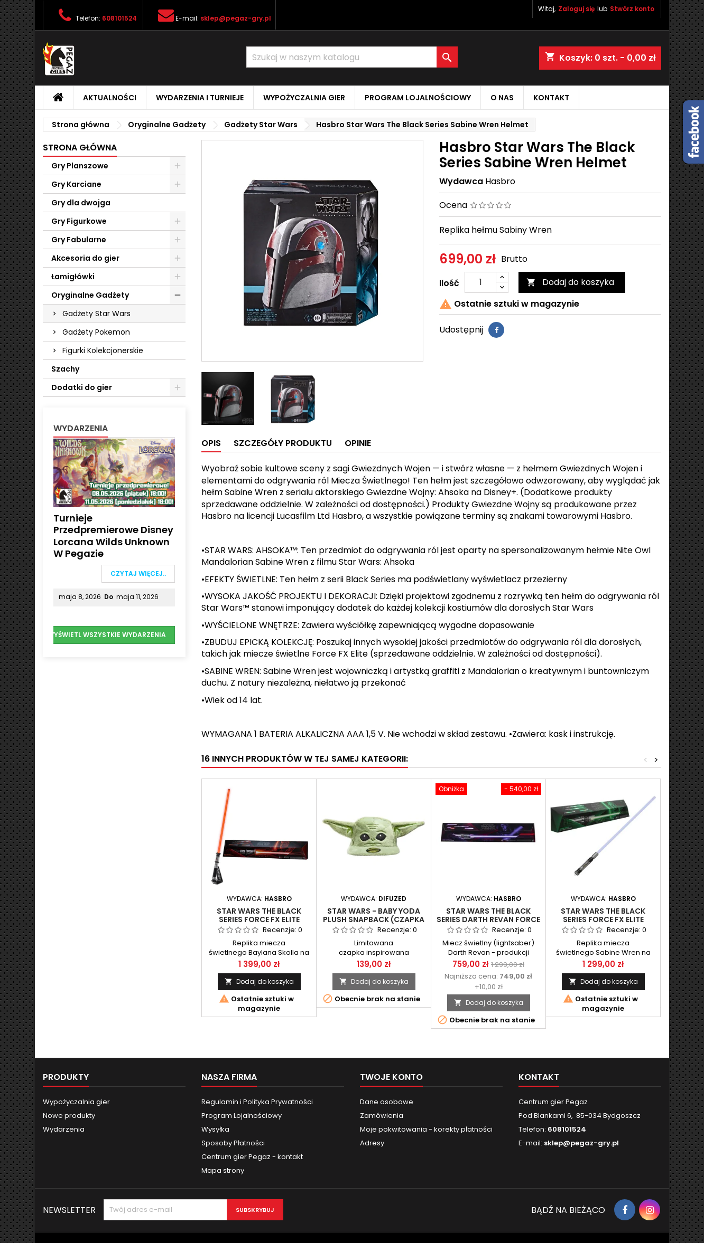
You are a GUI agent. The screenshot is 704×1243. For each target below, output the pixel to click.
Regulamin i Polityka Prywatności (257, 1102)
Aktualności (109, 97)
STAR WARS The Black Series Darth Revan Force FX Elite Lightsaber (488, 919)
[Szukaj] (352, 57)
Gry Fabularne (78, 239)
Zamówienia (381, 1116)
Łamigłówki (73, 276)
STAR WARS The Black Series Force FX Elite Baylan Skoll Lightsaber (259, 919)
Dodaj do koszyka (570, 282)
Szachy (65, 369)
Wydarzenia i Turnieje (200, 97)
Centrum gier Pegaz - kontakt (252, 1157)
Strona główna (80, 147)
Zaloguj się (576, 8)
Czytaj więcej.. (138, 573)
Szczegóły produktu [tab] (283, 443)
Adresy (372, 1143)
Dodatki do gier (81, 387)
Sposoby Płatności (233, 1143)
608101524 (119, 18)
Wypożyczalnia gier (304, 97)
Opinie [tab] (358, 443)
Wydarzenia (80, 428)
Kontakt (551, 97)
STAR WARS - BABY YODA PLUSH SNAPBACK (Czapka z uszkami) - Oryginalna (373, 919)
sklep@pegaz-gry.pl (235, 18)
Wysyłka (215, 1129)
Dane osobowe (386, 1102)
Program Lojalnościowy (418, 97)
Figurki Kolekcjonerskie (102, 350)
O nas (502, 97)
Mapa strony (222, 1170)
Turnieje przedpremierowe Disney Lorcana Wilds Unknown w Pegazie (113, 535)
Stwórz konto (632, 8)
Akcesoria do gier (85, 258)
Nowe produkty (69, 1116)
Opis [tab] (211, 443)
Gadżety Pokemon (96, 332)
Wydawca (461, 181)
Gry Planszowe (79, 165)
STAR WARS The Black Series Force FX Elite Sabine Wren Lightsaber (603, 919)
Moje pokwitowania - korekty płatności (426, 1129)
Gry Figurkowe (79, 221)
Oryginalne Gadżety (90, 295)
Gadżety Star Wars (96, 313)
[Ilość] (480, 282)
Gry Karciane (76, 184)
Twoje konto (391, 1077)
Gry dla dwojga (80, 202)
